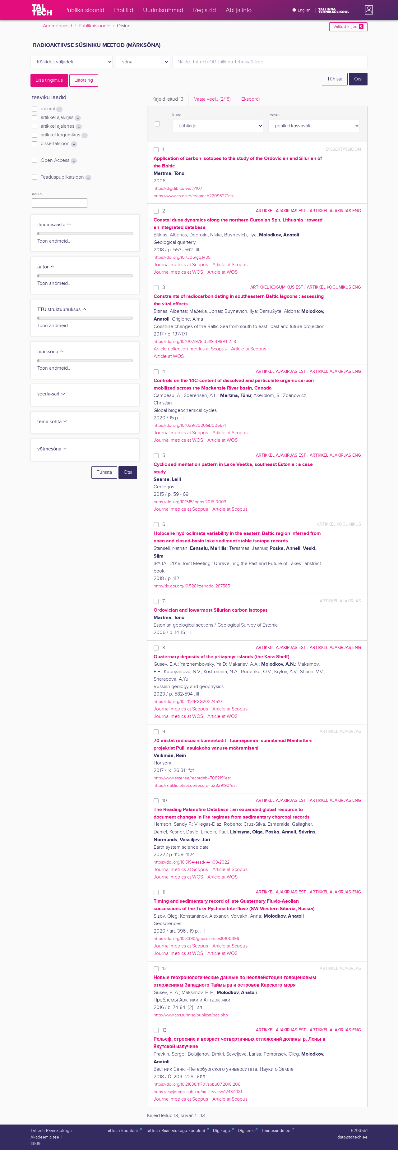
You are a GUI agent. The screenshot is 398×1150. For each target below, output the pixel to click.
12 (164, 969)
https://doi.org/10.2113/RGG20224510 (188, 701)
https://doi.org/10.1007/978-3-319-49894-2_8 (195, 341)
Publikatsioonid (94, 26)
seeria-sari (51, 394)
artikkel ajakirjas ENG (335, 210)
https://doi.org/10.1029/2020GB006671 (190, 425)
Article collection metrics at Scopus (190, 349)
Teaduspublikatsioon (66, 177)
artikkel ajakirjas (61, 118)
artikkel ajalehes (61, 126)
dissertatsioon (59, 144)
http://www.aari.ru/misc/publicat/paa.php (191, 1015)
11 (163, 892)
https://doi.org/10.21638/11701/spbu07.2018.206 (197, 1084)
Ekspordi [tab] (250, 99)
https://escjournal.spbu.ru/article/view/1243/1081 (198, 1091)
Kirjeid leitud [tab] (167, 99)
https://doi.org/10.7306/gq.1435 (182, 257)
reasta (274, 114)
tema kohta (52, 422)
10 (164, 801)
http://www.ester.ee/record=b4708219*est (192, 778)
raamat (51, 109)
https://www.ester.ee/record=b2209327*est (194, 196)
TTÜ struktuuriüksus (62, 310)
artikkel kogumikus (64, 135)
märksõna (50, 352)
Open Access (59, 160)
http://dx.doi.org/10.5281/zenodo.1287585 (192, 586)
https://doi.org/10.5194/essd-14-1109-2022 (191, 862)
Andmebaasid (57, 26)
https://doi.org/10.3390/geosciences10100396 (196, 938)
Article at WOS (222, 272)
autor (46, 267)
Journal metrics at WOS (178, 272)
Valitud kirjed (348, 26)
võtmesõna (52, 449)
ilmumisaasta (54, 225)
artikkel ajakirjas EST (281, 210)
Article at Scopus (230, 265)
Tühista (334, 79)
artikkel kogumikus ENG (334, 287)
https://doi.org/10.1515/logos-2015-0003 (190, 501)
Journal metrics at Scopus (181, 265)
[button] (367, 10)
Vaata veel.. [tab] (212, 99)
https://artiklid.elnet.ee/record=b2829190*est (195, 785)
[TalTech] (42, 10)
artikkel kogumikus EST (276, 287)
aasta (37, 193)
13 (164, 1030)
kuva (176, 114)
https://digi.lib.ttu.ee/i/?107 (178, 188)
